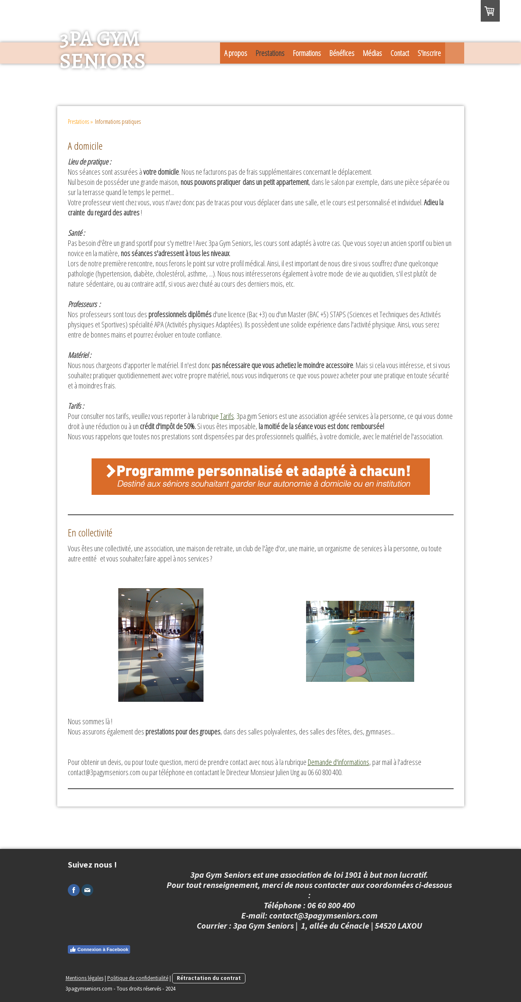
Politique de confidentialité (137, 977)
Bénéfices (341, 53)
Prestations (270, 53)
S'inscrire (429, 53)
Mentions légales (84, 977)
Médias (372, 53)
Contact (399, 53)
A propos (235, 53)
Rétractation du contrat (209, 977)
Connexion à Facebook (99, 949)
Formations (307, 53)
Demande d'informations (338, 762)
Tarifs (227, 416)
